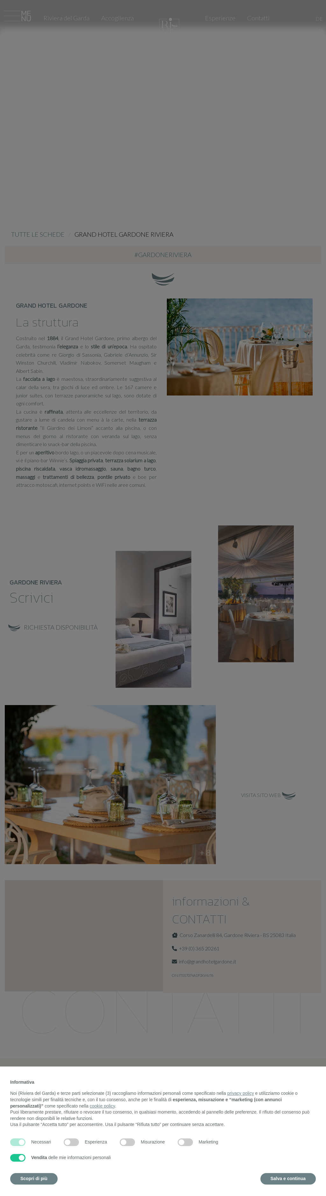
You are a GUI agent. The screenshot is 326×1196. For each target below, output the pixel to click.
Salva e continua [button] (288, 1178)
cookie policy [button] (102, 1106)
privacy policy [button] (240, 1093)
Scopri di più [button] (33, 1178)
